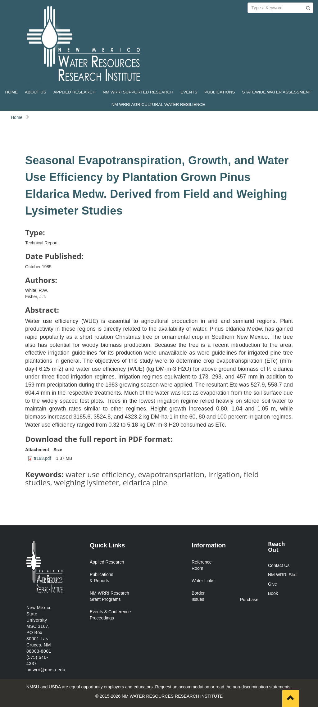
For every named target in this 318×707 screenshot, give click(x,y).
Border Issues (198, 596)
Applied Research (107, 562)
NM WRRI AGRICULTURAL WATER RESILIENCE (158, 104)
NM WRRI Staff (283, 574)
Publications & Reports (101, 577)
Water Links (203, 580)
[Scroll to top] (290, 698)
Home (16, 117)
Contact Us (278, 565)
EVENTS (188, 92)
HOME (11, 92)
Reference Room (202, 565)
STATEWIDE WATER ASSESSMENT (276, 92)
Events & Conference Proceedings (110, 614)
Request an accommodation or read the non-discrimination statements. (223, 686)
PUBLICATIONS (219, 92)
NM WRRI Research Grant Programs (109, 596)
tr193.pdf (42, 458)
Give (272, 584)
